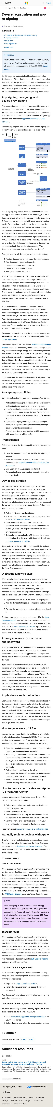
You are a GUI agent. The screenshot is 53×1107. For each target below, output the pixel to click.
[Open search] (43, 3)
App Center (12, 8)
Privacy (4, 1101)
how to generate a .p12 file (19, 541)
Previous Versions (20, 1097)
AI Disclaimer (6, 1097)
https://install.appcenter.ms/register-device (27, 1017)
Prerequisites (8, 41)
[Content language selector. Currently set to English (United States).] (12, 1087)
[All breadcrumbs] (4, 8)
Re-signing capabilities (11, 38)
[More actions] (49, 8)
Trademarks (6, 1104)
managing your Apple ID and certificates (32, 829)
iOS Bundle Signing (13, 894)
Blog (30, 1097)
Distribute (23, 8)
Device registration (10, 44)
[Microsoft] (26, 3)
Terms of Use (38, 1101)
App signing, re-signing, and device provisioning (20, 35)
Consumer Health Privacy (20, 1101)
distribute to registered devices (29, 846)
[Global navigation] (2, 3)
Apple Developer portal (20, 519)
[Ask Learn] (45, 8)
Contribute (40, 1097)
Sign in (48, 3)
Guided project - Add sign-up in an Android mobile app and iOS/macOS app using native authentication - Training (24, 1063)
